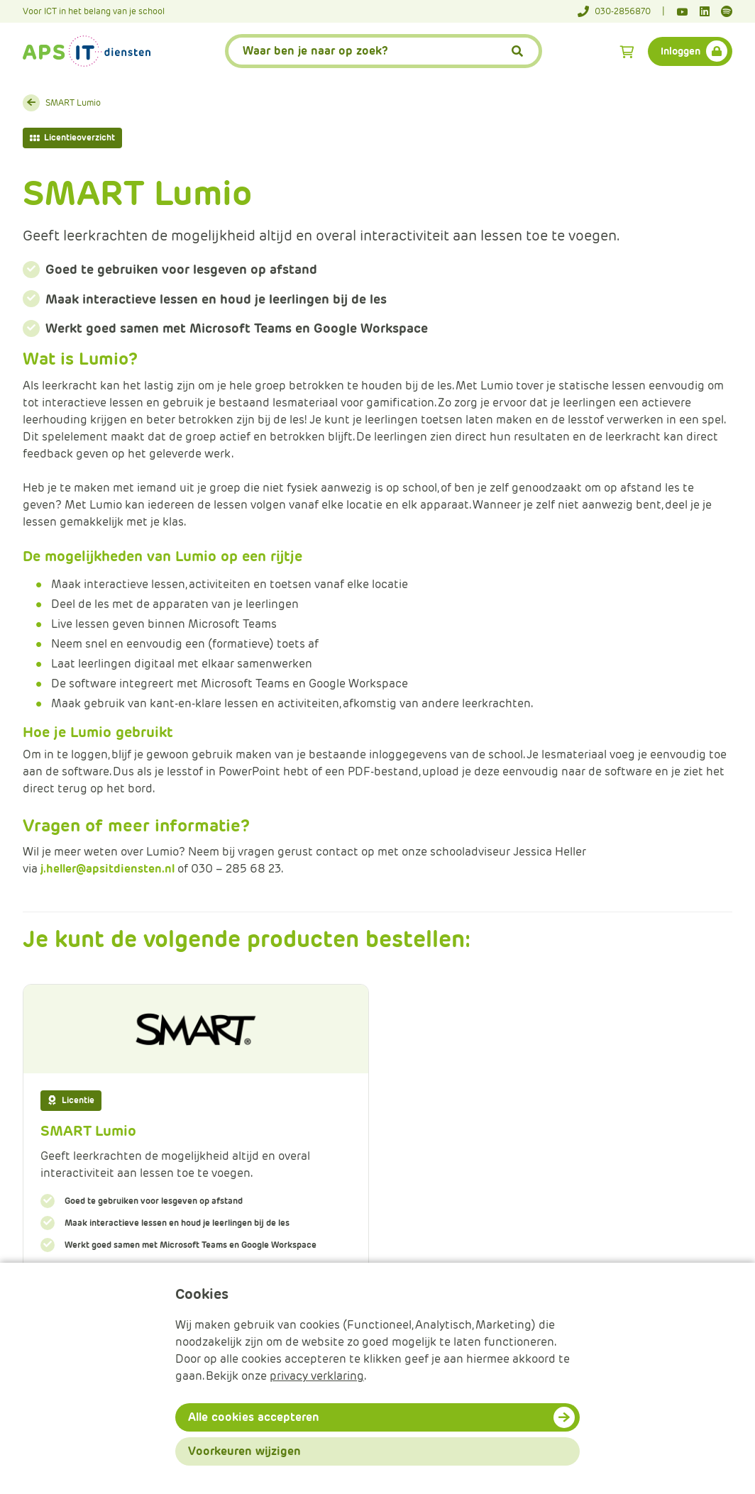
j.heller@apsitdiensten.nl (107, 868)
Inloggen (680, 51)
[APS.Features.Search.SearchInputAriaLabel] (384, 51)
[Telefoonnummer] (621, 11)
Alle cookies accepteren (253, 1417)
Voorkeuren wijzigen (244, 1451)
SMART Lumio (73, 102)
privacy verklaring (317, 1375)
